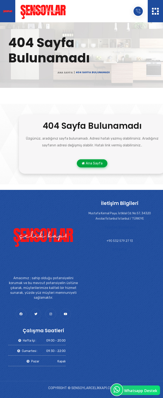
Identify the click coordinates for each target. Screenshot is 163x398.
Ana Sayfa (65, 72)
